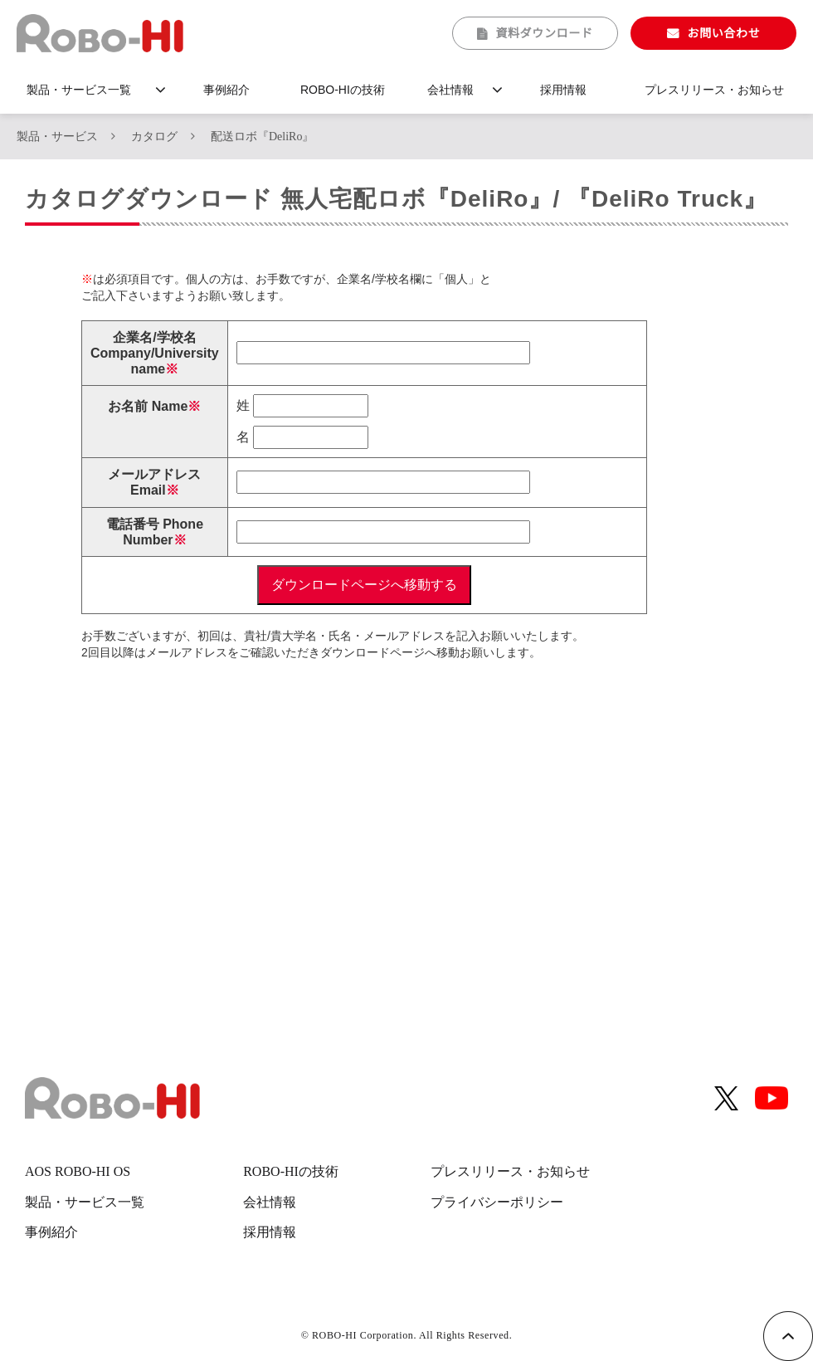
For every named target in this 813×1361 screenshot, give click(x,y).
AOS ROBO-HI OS (77, 1171)
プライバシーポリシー (497, 1202)
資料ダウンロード (544, 33)
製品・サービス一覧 (79, 89)
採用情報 (563, 89)
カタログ (154, 136)
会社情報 (450, 89)
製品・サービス (57, 136)
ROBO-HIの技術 (342, 89)
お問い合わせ (723, 33)
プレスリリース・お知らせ (714, 89)
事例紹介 (226, 89)
